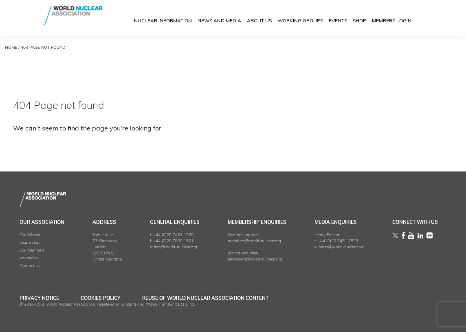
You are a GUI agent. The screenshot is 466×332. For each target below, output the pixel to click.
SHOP (359, 21)
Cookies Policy (101, 298)
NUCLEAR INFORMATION (163, 21)
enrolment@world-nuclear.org (255, 259)
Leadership (30, 243)
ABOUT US (259, 21)
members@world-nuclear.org (254, 241)
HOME (11, 48)
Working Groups (300, 21)
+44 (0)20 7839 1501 (173, 241)
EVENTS (338, 21)
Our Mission (31, 235)
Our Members (32, 250)
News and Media (219, 21)
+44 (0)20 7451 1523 (338, 241)
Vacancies (29, 258)
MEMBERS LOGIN (391, 21)
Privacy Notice (39, 298)
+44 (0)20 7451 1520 (173, 235)
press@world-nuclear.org (342, 247)
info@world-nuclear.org (175, 247)
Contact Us (30, 266)
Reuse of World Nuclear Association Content (205, 298)
